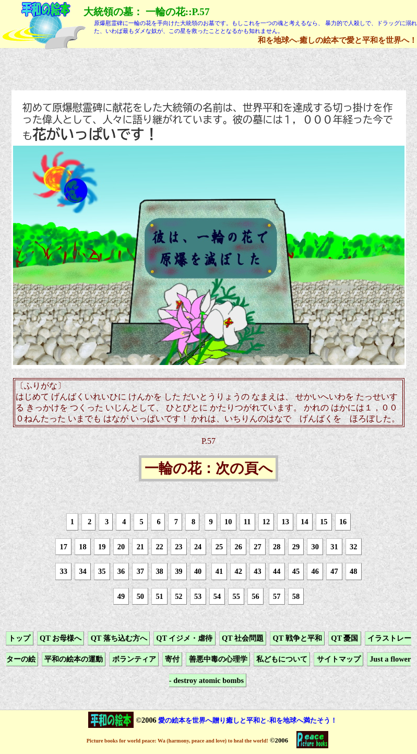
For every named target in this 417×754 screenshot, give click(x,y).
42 (238, 571)
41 (219, 571)
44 (276, 571)
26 (238, 547)
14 (304, 521)
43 (257, 571)
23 (178, 547)
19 (101, 547)
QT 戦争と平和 (297, 638)
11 (247, 521)
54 (217, 596)
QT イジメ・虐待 (184, 638)
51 (159, 596)
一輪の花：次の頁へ (209, 468)
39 (178, 571)
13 (285, 521)
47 (334, 571)
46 (315, 571)
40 (197, 571)
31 (334, 547)
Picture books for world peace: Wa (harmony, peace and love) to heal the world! (177, 741)
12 (266, 521)
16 (343, 521)
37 (140, 571)
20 (121, 547)
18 (82, 547)
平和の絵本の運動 (73, 659)
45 (296, 571)
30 (315, 547)
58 (296, 596)
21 (140, 547)
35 (101, 571)
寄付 (172, 659)
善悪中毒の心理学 (218, 659)
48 (353, 571)
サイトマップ (339, 659)
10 (228, 521)
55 (236, 596)
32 (353, 547)
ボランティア (134, 659)
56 (255, 596)
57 (276, 596)
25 (219, 547)
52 (178, 596)
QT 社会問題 (243, 638)
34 (82, 571)
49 (121, 596)
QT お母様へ (60, 638)
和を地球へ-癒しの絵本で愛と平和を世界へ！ (337, 40)
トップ (19, 638)
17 (63, 547)
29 (296, 547)
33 (63, 571)
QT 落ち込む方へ (119, 638)
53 (197, 596)
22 (159, 547)
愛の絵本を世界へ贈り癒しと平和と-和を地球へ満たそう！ (247, 720)
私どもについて (281, 659)
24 (197, 547)
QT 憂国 (344, 638)
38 (159, 571)
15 (323, 521)
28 (276, 547)
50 (140, 596)
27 (257, 547)
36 (121, 571)
